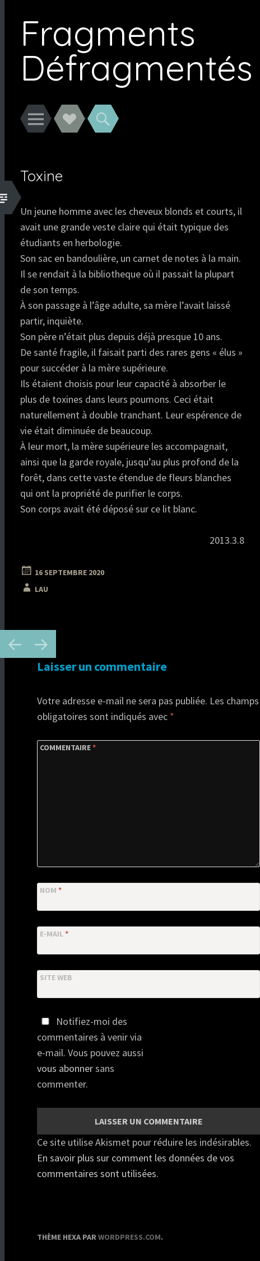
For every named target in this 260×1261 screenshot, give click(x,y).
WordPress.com (129, 1237)
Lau (41, 589)
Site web (56, 977)
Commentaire (68, 747)
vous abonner (65, 1068)
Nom (51, 890)
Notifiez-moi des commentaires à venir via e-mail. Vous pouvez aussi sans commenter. (90, 1052)
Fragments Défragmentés (136, 50)
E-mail (54, 934)
